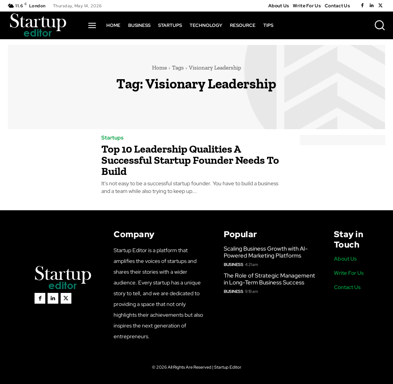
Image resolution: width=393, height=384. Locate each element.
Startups (112, 137)
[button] (379, 25)
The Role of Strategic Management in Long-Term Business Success (269, 278)
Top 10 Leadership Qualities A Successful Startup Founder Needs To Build (190, 159)
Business (233, 263)
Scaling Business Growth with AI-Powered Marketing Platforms (266, 251)
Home (159, 67)
